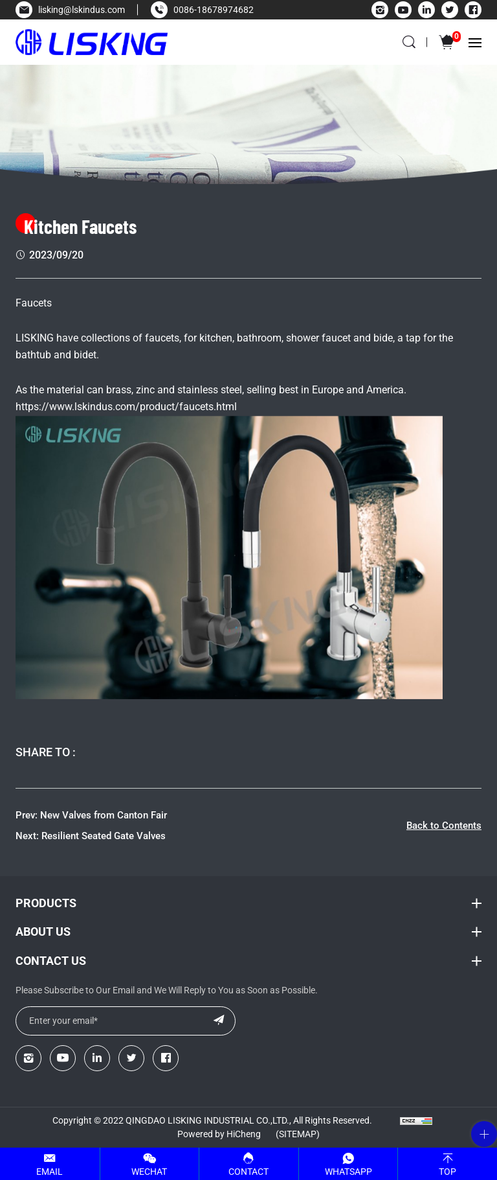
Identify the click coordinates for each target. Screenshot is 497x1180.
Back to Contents (443, 825)
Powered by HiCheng (219, 1134)
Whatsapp (348, 1171)
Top (447, 1171)
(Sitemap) (298, 1134)
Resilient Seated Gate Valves (103, 836)
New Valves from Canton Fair (103, 815)
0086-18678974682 (213, 10)
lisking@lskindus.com (81, 10)
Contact (248, 1171)
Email (49, 1171)
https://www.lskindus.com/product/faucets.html (126, 406)
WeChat (149, 1171)
